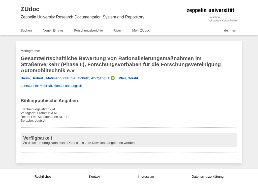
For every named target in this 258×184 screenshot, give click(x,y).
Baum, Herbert (32, 78)
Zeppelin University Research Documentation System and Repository (82, 17)
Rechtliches (43, 176)
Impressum (146, 176)
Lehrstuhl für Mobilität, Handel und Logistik (52, 86)
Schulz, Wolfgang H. (94, 78)
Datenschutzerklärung (207, 176)
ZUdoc (30, 9)
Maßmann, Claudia (60, 78)
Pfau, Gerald (128, 78)
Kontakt (94, 176)
